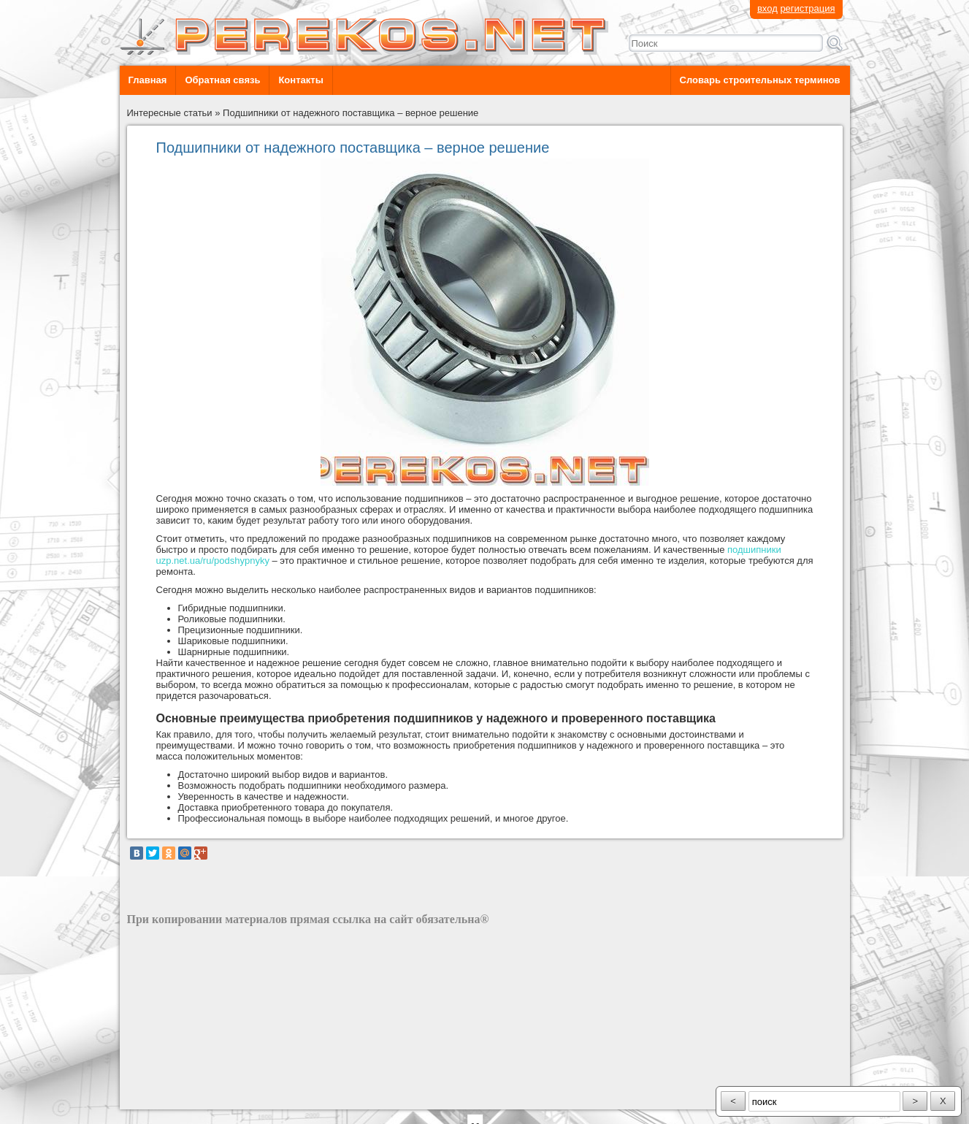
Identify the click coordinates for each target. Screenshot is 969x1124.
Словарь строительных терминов (760, 79)
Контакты (300, 79)
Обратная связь (222, 79)
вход (767, 8)
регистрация (807, 8)
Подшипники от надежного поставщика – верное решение (350, 112)
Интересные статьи (169, 112)
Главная (148, 79)
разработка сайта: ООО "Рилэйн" (200, 1096)
